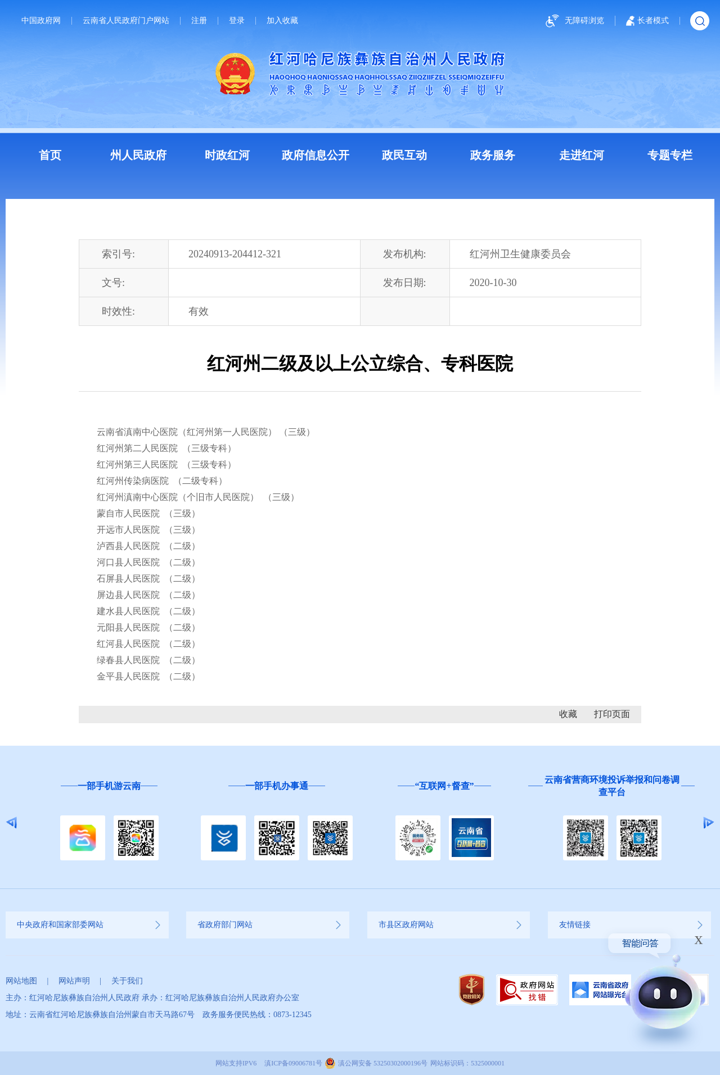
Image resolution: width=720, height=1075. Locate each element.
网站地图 (21, 981)
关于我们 (127, 981)
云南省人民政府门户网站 (126, 21)
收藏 (568, 714)
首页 (50, 155)
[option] (109, 823)
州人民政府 (138, 155)
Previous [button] (11, 823)
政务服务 (492, 155)
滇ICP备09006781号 (293, 1063)
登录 (237, 21)
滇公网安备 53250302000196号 (383, 1063)
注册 (199, 21)
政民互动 (404, 155)
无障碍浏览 (573, 21)
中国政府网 (41, 21)
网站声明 (74, 981)
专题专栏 (669, 155)
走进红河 (581, 155)
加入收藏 (282, 21)
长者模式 (647, 21)
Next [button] (708, 823)
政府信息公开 (315, 155)
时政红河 (227, 155)
